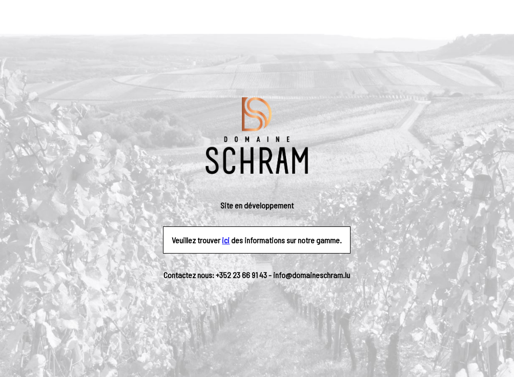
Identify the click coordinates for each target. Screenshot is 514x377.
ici (226, 240)
